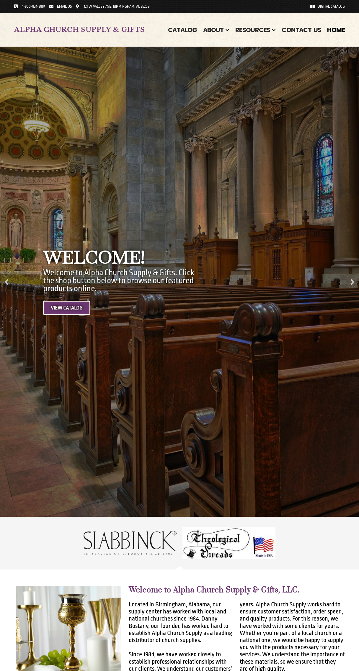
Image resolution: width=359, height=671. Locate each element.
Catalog (182, 30)
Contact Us (301, 30)
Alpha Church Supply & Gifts (79, 30)
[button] (6, 282)
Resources (255, 30)
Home (336, 30)
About (216, 30)
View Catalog (68, 308)
